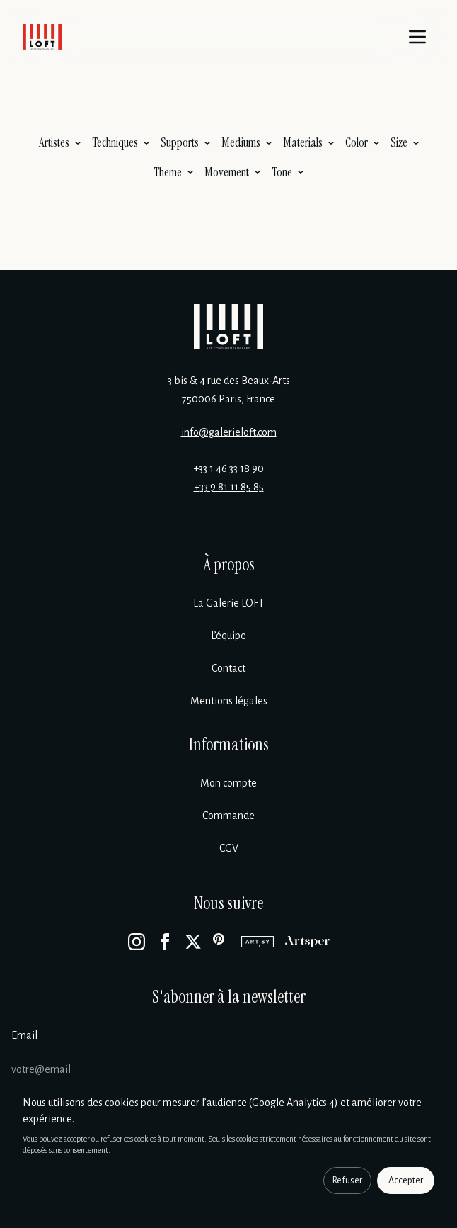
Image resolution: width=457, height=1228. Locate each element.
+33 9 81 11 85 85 (229, 486)
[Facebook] (164, 941)
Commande (228, 815)
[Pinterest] (221, 941)
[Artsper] (307, 941)
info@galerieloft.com (229, 432)
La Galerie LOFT (228, 603)
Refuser (347, 1180)
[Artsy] (257, 941)
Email (24, 1035)
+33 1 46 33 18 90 (228, 468)
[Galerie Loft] (228, 326)
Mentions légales (228, 700)
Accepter (405, 1180)
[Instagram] (136, 941)
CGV (228, 848)
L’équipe (228, 635)
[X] (193, 941)
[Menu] (417, 37)
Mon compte (228, 783)
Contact (228, 668)
